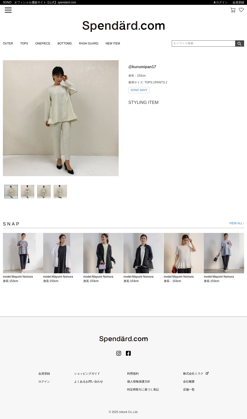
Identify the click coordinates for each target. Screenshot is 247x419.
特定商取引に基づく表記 (143, 389)
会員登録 (238, 2)
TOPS (24, 43)
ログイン (220, 2)
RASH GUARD (88, 43)
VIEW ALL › (236, 223)
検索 (239, 43)
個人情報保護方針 (138, 381)
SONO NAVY (138, 90)
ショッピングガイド (87, 373)
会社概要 (189, 381)
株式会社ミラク (196, 373)
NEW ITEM (113, 43)
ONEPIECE (42, 43)
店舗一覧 (189, 389)
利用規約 (133, 373)
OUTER (8, 43)
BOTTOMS (64, 43)
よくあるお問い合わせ (88, 381)
